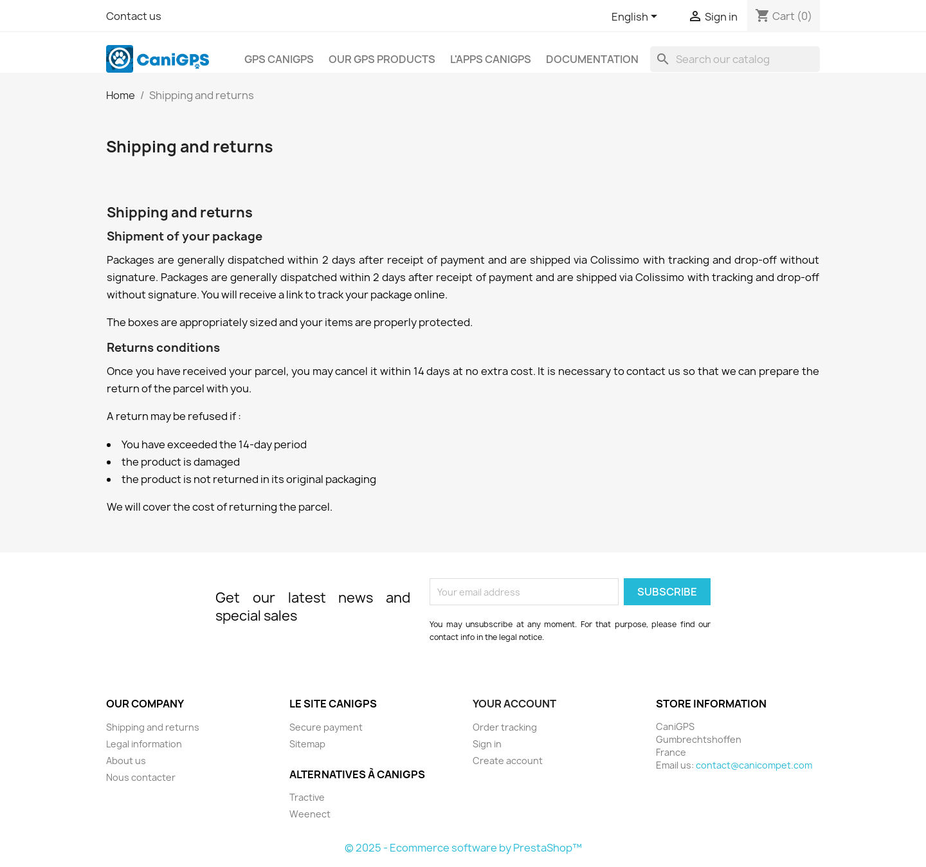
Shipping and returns (152, 727)
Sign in (487, 744)
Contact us (133, 16)
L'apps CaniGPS (490, 59)
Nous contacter (141, 777)
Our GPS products (382, 59)
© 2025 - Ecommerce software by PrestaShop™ (463, 848)
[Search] (735, 59)
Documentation (592, 59)
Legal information (144, 744)
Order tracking (505, 727)
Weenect (310, 814)
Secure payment (326, 727)
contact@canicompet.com (754, 765)
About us (126, 760)
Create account (508, 760)
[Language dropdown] (637, 17)
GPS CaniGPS (279, 59)
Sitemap (307, 744)
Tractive (307, 797)
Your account (514, 704)
